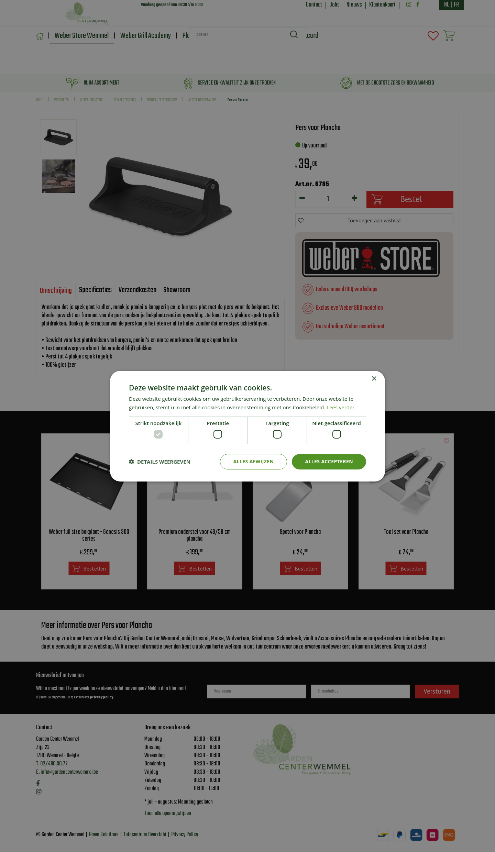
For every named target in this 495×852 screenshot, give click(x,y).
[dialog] (247, 426)
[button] (159, 461)
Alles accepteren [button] (329, 461)
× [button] (373, 378)
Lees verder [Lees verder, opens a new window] (341, 407)
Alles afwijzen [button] (253, 461)
